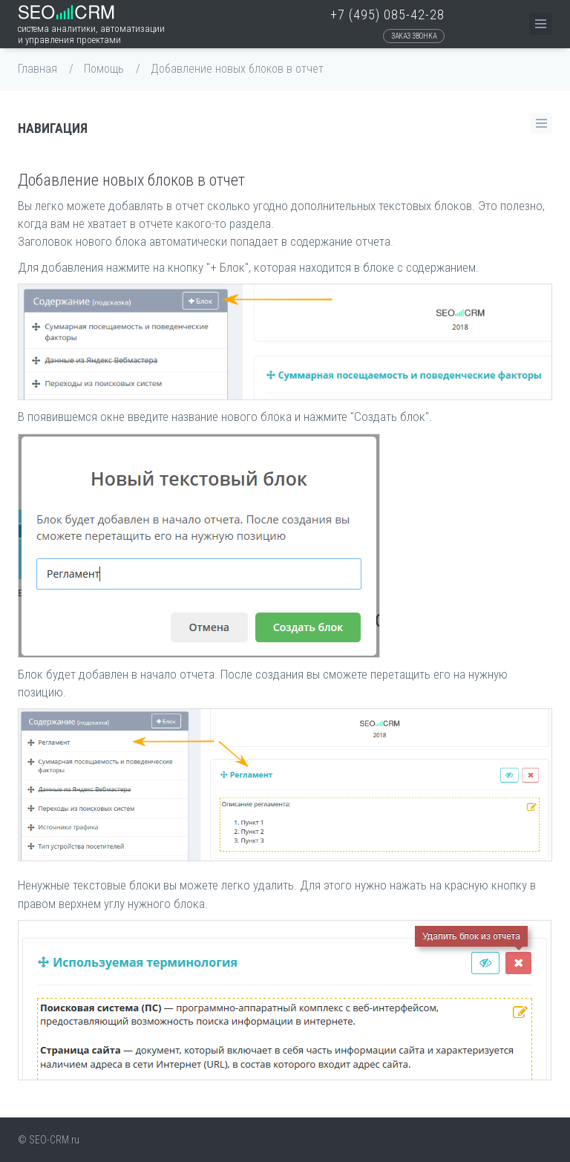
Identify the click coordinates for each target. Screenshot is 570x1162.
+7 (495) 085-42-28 (387, 14)
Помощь (104, 69)
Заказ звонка (413, 36)
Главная (37, 69)
